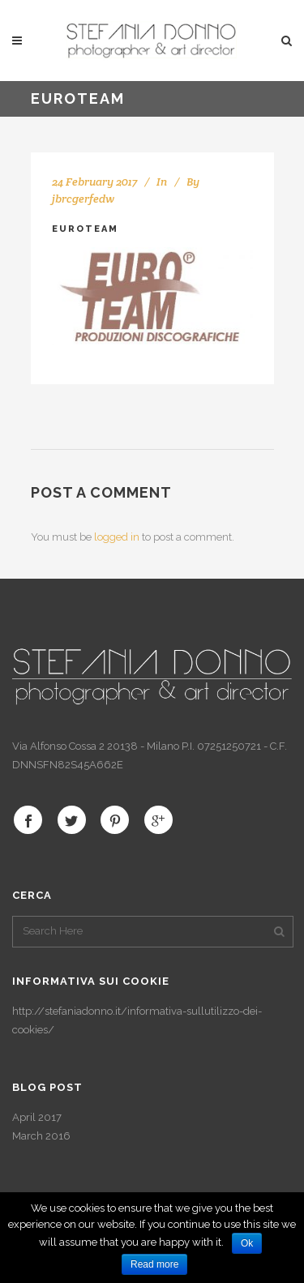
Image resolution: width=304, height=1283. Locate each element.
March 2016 (41, 1136)
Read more (154, 1264)
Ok (247, 1243)
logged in (116, 537)
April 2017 (37, 1117)
